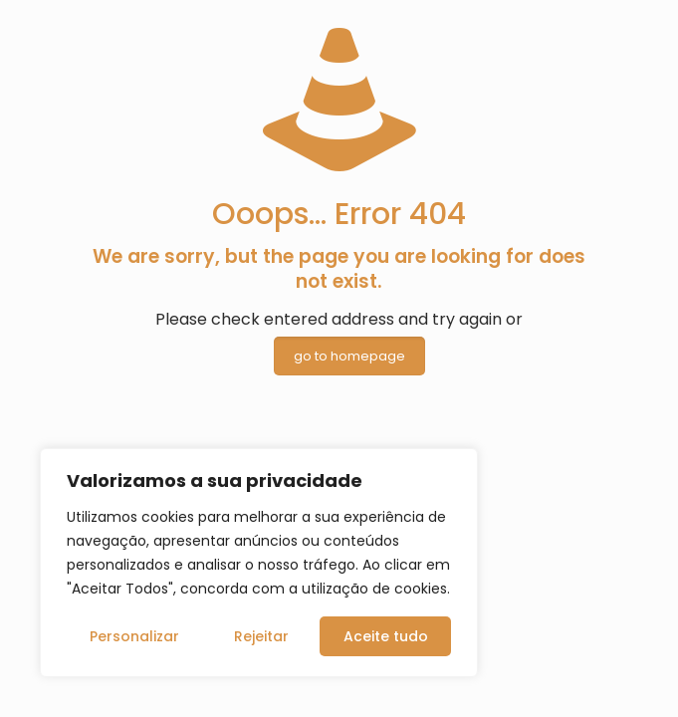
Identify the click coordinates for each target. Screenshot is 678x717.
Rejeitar (261, 636)
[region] (259, 562)
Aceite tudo (385, 636)
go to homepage (349, 356)
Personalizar (134, 636)
